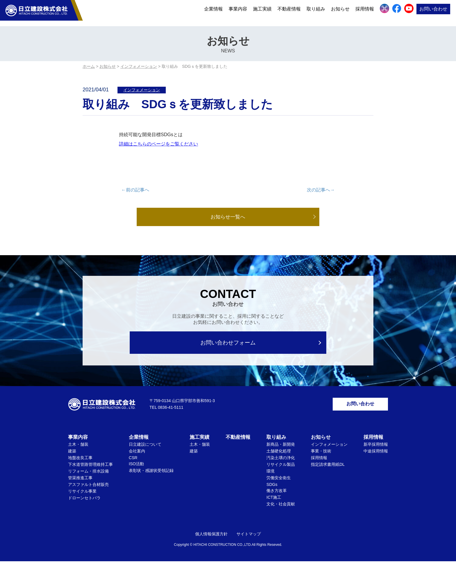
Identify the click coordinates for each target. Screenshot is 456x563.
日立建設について (145, 446)
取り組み (316, 12)
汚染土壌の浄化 (280, 459)
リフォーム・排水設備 (88, 472)
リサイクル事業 (82, 493)
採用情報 (364, 12)
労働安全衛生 (278, 479)
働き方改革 (276, 492)
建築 (72, 452)
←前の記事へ (135, 189)
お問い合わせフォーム (228, 343)
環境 (270, 472)
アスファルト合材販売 (88, 486)
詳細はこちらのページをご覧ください (158, 143)
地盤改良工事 (80, 459)
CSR (133, 459)
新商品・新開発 (280, 446)
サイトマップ (248, 535)
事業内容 (238, 12)
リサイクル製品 (280, 466)
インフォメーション (141, 90)
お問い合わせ (433, 12)
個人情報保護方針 (211, 535)
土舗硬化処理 (278, 452)
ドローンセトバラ (84, 499)
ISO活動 (136, 465)
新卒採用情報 (376, 446)
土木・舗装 (78, 446)
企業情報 (213, 12)
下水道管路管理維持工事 (90, 466)
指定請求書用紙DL (328, 466)
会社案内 (137, 452)
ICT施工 (273, 499)
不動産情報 (289, 12)
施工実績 (262, 12)
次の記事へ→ (321, 189)
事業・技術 (321, 452)
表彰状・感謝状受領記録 (151, 472)
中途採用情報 (376, 452)
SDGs (271, 486)
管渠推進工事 (80, 479)
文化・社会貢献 (280, 505)
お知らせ (340, 12)
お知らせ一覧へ (228, 217)
